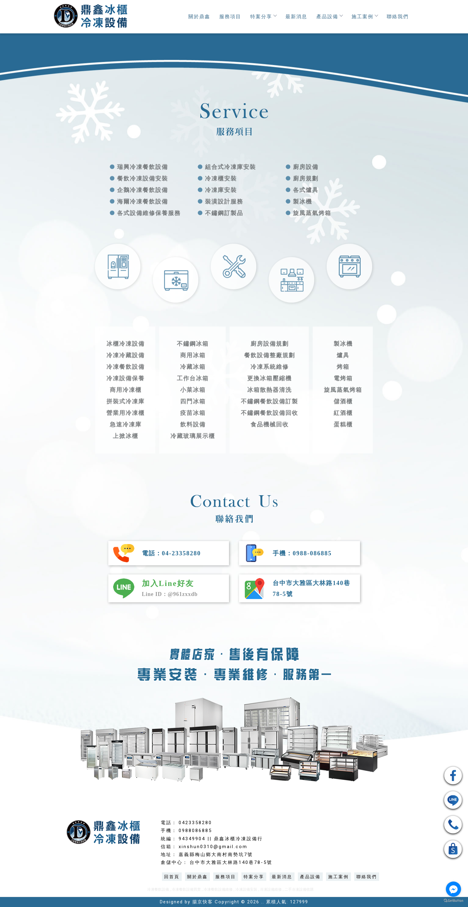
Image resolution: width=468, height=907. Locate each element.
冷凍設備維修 (271, 889)
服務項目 (230, 16)
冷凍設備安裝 (246, 889)
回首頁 (172, 876)
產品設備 (329, 16)
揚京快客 (202, 902)
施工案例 (365, 16)
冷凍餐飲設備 (158, 889)
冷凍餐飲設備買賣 (186, 889)
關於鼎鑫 (199, 16)
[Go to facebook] (453, 889)
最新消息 (296, 16)
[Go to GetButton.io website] (453, 901)
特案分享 (263, 16)
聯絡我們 (398, 16)
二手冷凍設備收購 (299, 889)
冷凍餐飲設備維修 (218, 889)
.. (262, 902)
